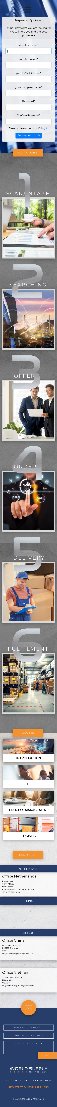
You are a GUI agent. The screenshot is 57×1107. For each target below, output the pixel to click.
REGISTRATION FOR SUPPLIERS (28, 1087)
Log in (44, 128)
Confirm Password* (28, 115)
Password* (28, 101)
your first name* (28, 45)
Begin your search (28, 135)
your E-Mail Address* (28, 73)
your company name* (28, 87)
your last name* (28, 59)
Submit (47, 1055)
